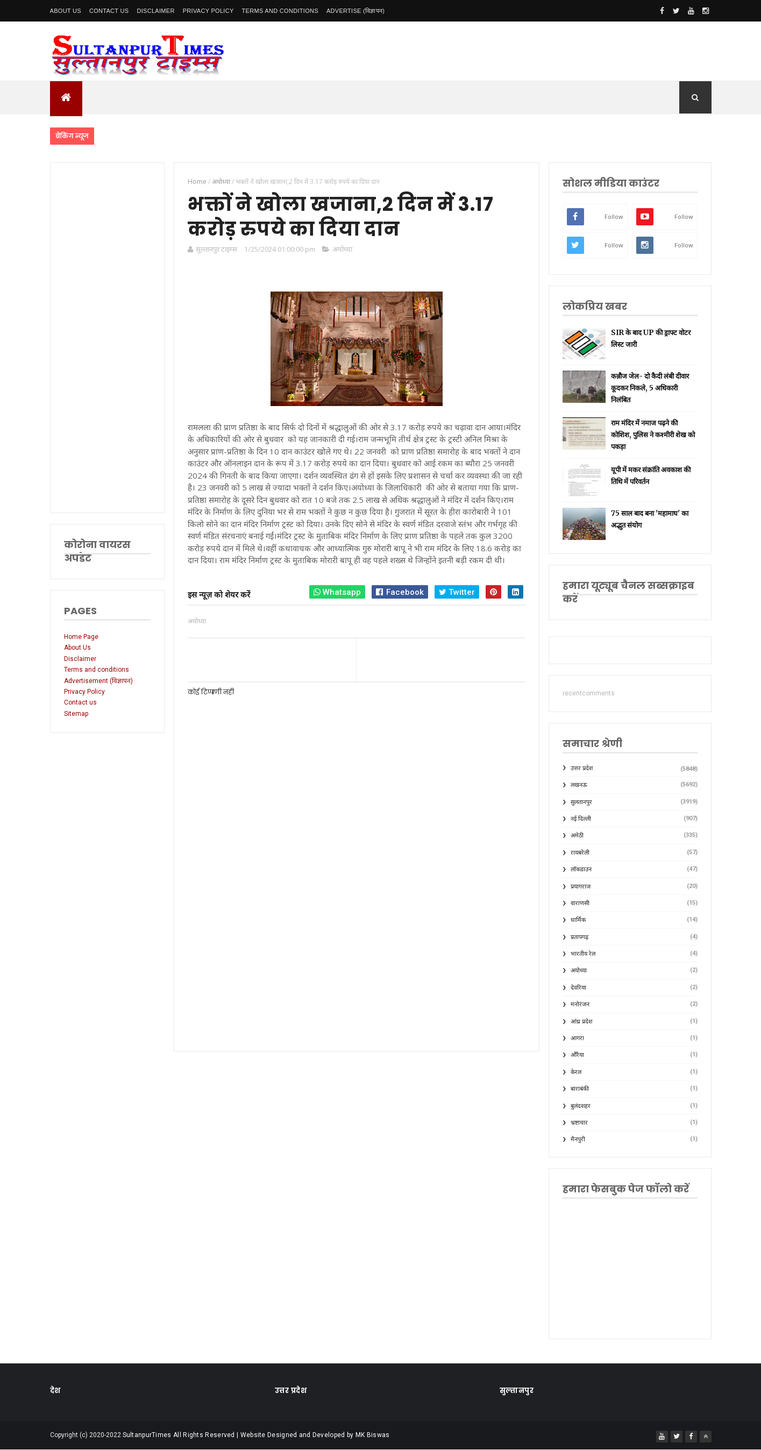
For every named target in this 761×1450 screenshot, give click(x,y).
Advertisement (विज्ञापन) (98, 681)
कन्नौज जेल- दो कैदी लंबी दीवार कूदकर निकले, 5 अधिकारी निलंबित (650, 388)
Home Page (81, 637)
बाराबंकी (580, 1088)
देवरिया (578, 987)
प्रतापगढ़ (579, 937)
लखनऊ (579, 784)
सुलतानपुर (581, 802)
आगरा (577, 1038)
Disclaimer (155, 11)
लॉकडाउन (581, 869)
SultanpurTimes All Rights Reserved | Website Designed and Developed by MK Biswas (256, 1435)
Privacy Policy (208, 11)
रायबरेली (580, 852)
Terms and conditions (280, 11)
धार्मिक (578, 919)
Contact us (80, 702)
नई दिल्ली (581, 818)
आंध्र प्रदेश (581, 1021)
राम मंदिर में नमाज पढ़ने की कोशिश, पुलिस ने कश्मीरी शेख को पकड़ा (653, 434)
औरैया (577, 1054)
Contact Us (109, 11)
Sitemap (76, 713)
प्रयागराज (581, 886)
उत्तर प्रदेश (582, 768)
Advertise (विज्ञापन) (355, 11)
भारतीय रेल (583, 953)
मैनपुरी (578, 1139)
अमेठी (577, 835)
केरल (576, 1072)
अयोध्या (342, 249)
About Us (65, 11)
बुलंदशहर (581, 1106)
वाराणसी (580, 903)
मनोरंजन (580, 1004)
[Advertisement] (107, 337)
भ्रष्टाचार (579, 1122)
